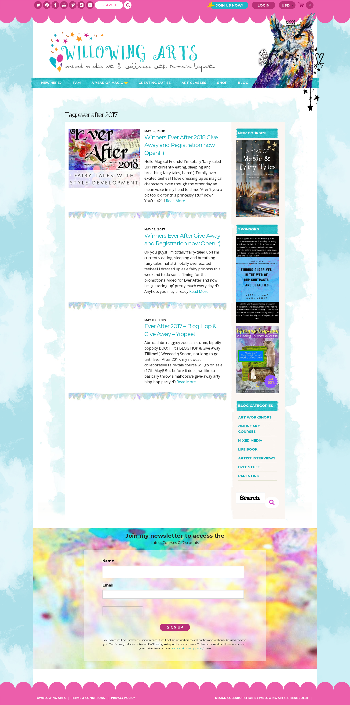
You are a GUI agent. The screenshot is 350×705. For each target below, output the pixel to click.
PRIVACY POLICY (123, 698)
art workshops (255, 417)
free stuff (249, 467)
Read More (175, 200)
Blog (243, 83)
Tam (77, 83)
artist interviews (256, 458)
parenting (248, 476)
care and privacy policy (187, 648)
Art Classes (194, 83)
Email (107, 585)
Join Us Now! (229, 5)
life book (247, 449)
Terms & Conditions (88, 698)
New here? (51, 83)
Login (264, 5)
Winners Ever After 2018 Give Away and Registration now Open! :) (181, 145)
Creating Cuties (155, 83)
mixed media (250, 440)
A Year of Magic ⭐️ (109, 83)
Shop (222, 83)
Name (108, 561)
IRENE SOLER (298, 698)
